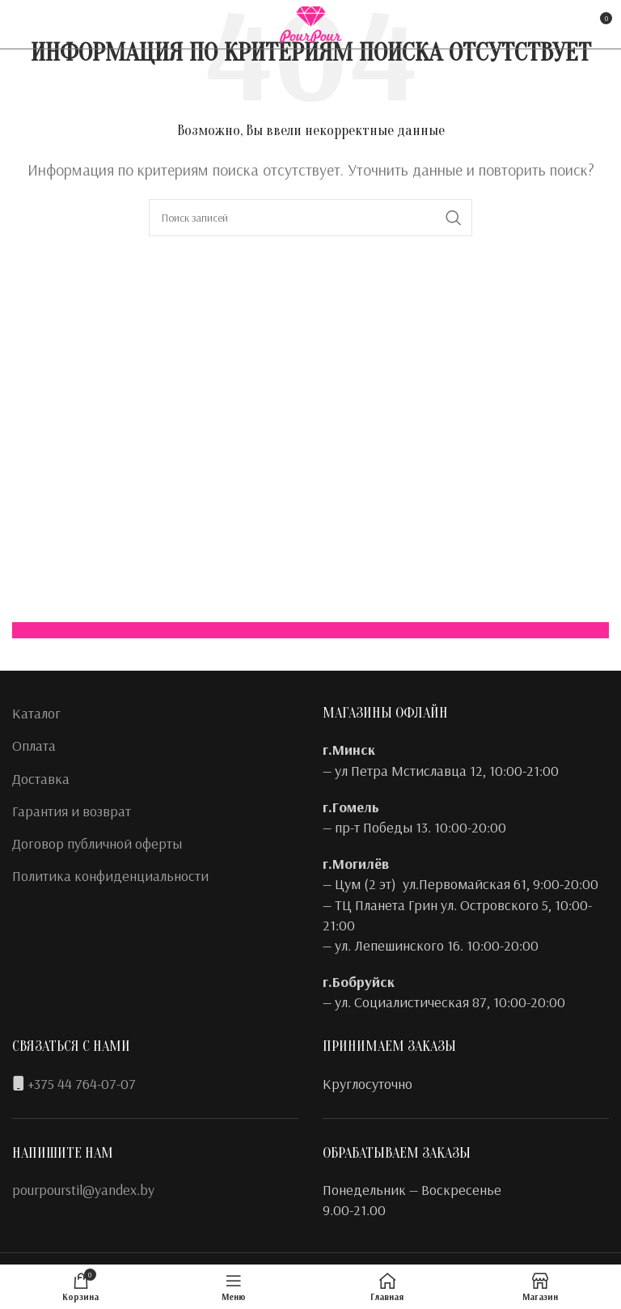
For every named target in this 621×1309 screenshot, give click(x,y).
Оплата (34, 745)
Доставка (41, 778)
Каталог (36, 713)
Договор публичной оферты (97, 843)
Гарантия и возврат (71, 811)
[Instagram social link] (45, 24)
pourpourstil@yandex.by (83, 1189)
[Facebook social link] (22, 24)
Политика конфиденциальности (110, 875)
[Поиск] (310, 217)
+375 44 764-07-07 (81, 1083)
